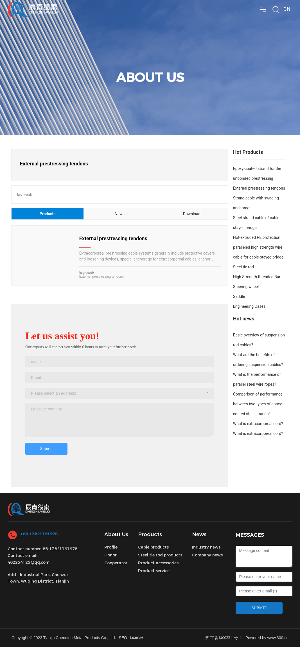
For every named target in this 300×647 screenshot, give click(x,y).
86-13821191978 (60, 548)
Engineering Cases (249, 306)
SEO (123, 637)
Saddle (239, 296)
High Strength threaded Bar (256, 277)
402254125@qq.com (28, 562)
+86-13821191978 (38, 533)
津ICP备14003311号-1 (222, 638)
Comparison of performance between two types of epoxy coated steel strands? (258, 404)
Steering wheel (246, 286)
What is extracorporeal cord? (258, 423)
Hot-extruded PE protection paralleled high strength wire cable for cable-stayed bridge (258, 247)
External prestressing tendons (113, 238)
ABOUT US (150, 86)
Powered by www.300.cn (266, 637)
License (136, 637)
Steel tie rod (243, 267)
